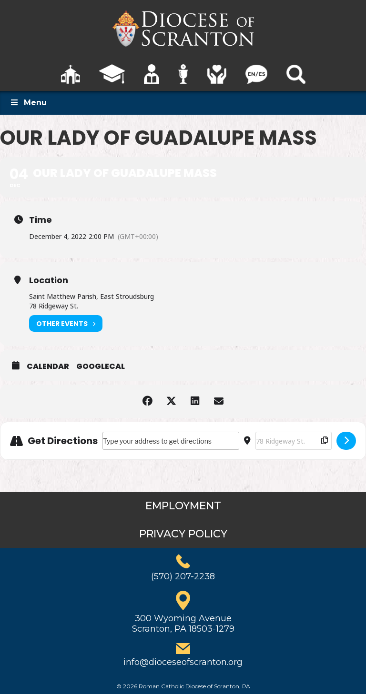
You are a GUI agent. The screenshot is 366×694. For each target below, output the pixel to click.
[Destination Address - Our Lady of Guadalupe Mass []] (293, 441)
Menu (28, 102)
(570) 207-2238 (183, 576)
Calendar (48, 366)
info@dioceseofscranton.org (183, 662)
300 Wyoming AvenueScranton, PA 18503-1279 (183, 623)
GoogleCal (100, 366)
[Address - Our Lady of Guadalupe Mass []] (170, 441)
